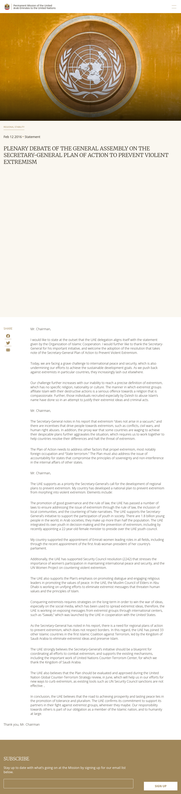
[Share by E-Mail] (8, 350)
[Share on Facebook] (8, 336)
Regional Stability (14, 127)
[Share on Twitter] (8, 343)
